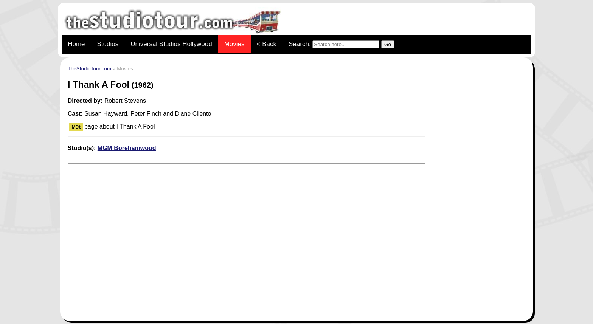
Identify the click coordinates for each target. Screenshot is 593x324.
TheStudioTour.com (89, 68)
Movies (234, 44)
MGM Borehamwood (127, 148)
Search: (341, 44)
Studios (108, 44)
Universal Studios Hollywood (171, 44)
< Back (266, 44)
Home (76, 44)
